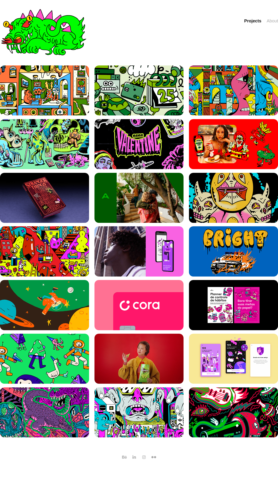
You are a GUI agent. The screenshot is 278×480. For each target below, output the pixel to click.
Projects (252, 20)
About (272, 20)
